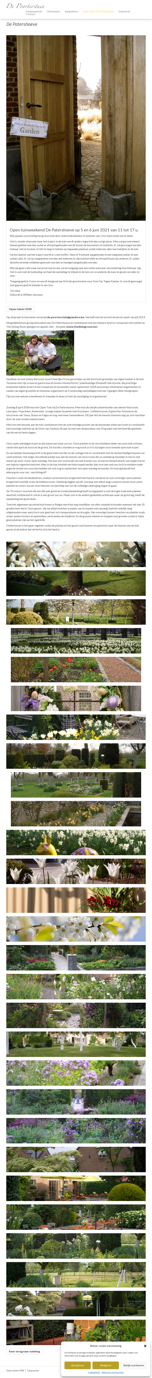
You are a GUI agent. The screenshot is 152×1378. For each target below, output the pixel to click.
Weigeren (105, 1365)
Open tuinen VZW (20, 309)
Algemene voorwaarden (113, 1372)
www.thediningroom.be (82, 326)
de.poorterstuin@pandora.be (65, 317)
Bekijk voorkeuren (134, 1365)
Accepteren (77, 1365)
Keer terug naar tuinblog (24, 1351)
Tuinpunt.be (33, 1370)
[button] (145, 1346)
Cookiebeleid (94, 1372)
